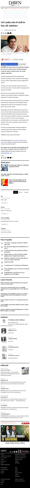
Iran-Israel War (21, 8)
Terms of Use (3, 461)
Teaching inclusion (5, 414)
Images (16, 471)
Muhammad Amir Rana (13, 322)
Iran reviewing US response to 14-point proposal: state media (14, 300)
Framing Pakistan (12, 338)
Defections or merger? (14, 355)
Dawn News (17, 476)
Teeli (2, 484)
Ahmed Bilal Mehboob (13, 358)
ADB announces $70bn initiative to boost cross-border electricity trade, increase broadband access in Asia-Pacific (14, 295)
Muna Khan (10, 341)
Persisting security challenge (16, 320)
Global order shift (8, 262)
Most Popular (6, 239)
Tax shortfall (4, 405)
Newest (20, 192)
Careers (17, 461)
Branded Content (18, 459)
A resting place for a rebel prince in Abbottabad (16, 265)
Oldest (15, 192)
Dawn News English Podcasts (8, 422)
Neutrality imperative (13, 347)
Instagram (21, 140)
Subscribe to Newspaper (20, 454)
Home (2, 8)
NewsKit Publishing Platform (20, 480)
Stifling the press (12, 330)
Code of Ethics (4, 457)
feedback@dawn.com (6, 153)
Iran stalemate (4, 397)
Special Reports (18, 472)
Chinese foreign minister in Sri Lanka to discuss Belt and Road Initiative (17, 181)
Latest (6, 8)
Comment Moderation (5, 464)
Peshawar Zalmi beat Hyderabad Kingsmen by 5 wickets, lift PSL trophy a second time (15, 310)
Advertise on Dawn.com (20, 457)
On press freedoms (5, 370)
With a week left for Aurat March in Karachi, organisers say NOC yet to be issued (14, 283)
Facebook (3, 142)
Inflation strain (4, 380)
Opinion (4, 317)
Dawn (16, 467)
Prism (16, 469)
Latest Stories (6, 279)
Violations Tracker (13, 8)
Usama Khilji (10, 333)
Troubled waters (5, 388)
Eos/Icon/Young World (5, 479)
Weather (2, 471)
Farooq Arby (10, 349)
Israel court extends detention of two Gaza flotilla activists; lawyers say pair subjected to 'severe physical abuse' (14, 289)
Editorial (4, 365)
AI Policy (2, 459)
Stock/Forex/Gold (4, 469)
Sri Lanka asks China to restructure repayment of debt (19, 165)
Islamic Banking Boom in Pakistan (15, 443)
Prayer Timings (4, 467)
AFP (2, 30)
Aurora (16, 474)
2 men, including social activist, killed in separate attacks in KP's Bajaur (14, 305)
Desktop (2, 472)
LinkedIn (16, 140)
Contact (2, 454)
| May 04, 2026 (15, 5)
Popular (26, 192)
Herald (2, 482)
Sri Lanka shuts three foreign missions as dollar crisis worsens (14, 174)
